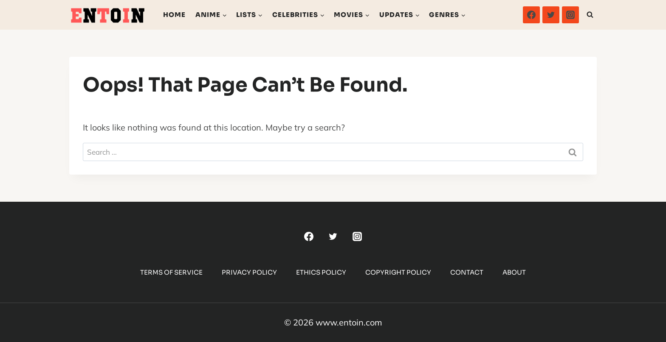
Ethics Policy (321, 272)
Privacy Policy (249, 272)
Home (174, 15)
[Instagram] (570, 14)
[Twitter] (550, 14)
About (514, 272)
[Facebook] (531, 14)
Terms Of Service (171, 272)
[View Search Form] (590, 15)
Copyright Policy (398, 272)
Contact (466, 272)
